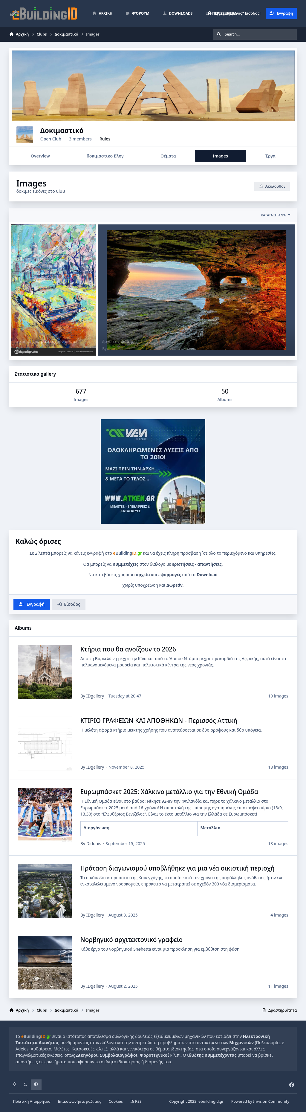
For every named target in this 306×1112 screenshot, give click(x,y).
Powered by (260, 1101)
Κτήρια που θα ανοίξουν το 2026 (128, 649)
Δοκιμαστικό (79, 130)
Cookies (116, 1101)
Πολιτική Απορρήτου (31, 1101)
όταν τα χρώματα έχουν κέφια (46, 341)
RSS (136, 1101)
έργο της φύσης (118, 341)
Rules (122, 139)
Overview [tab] (40, 156)
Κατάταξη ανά (276, 215)
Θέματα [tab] (168, 156)
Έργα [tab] (270, 156)
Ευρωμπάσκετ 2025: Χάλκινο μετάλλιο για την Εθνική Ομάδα (169, 792)
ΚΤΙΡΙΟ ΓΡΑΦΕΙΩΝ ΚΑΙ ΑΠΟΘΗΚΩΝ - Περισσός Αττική (158, 720)
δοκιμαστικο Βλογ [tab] (105, 156)
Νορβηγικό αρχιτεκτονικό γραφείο (131, 939)
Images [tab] (220, 156)
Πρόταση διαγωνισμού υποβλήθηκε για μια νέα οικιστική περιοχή (177, 868)
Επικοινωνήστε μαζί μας (79, 1101)
